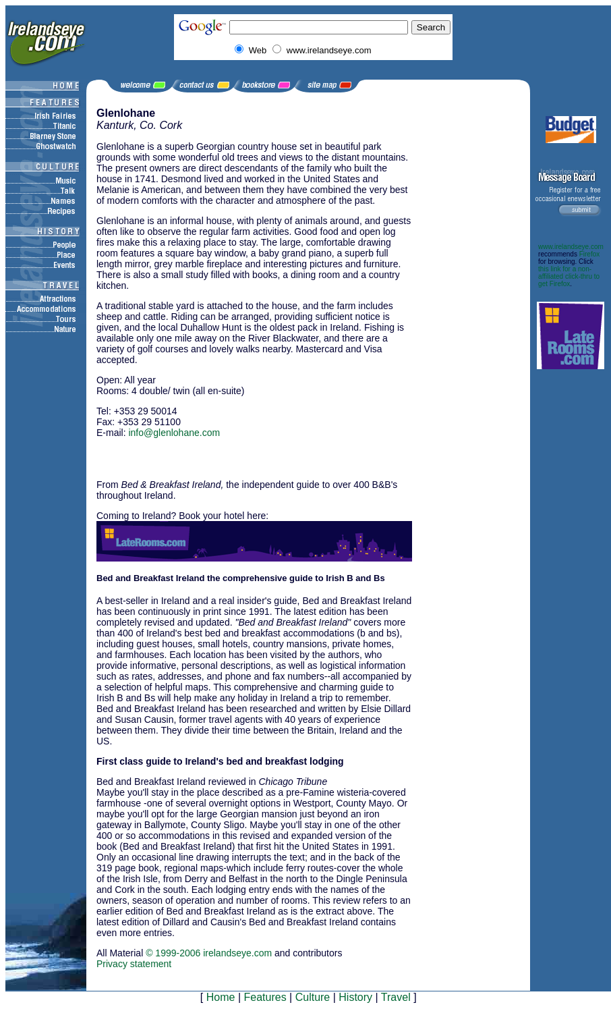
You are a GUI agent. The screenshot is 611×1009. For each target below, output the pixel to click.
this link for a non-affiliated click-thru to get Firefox (569, 276)
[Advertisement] (254, 452)
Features (264, 997)
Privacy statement (133, 963)
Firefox (589, 254)
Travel (396, 997)
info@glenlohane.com (174, 432)
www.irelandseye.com (571, 246)
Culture (312, 997)
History (355, 997)
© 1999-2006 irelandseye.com (209, 953)
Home (220, 997)
